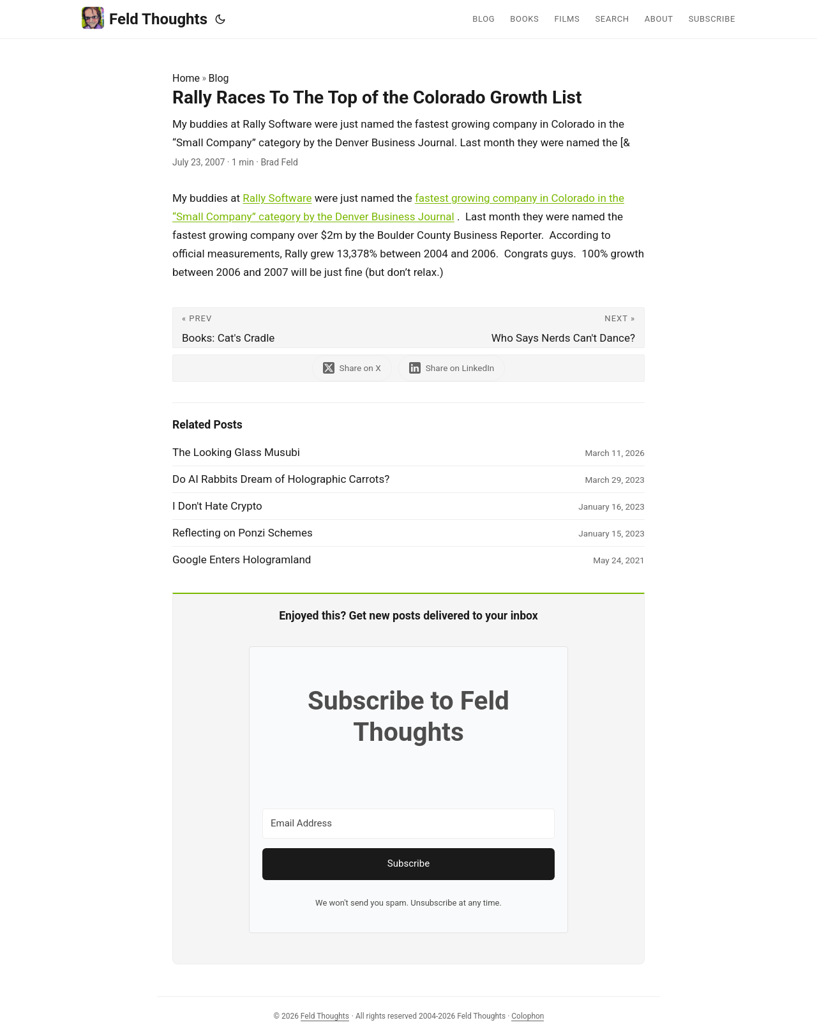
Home (186, 78)
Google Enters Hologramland (241, 559)
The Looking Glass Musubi (236, 452)
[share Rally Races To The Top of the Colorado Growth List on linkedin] (452, 368)
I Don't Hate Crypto (217, 505)
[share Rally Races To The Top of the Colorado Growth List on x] (352, 368)
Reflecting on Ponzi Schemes (242, 532)
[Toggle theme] (220, 19)
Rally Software (277, 198)
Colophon (527, 1016)
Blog (219, 78)
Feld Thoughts (144, 18)
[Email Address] (408, 824)
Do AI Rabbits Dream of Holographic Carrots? (280, 479)
